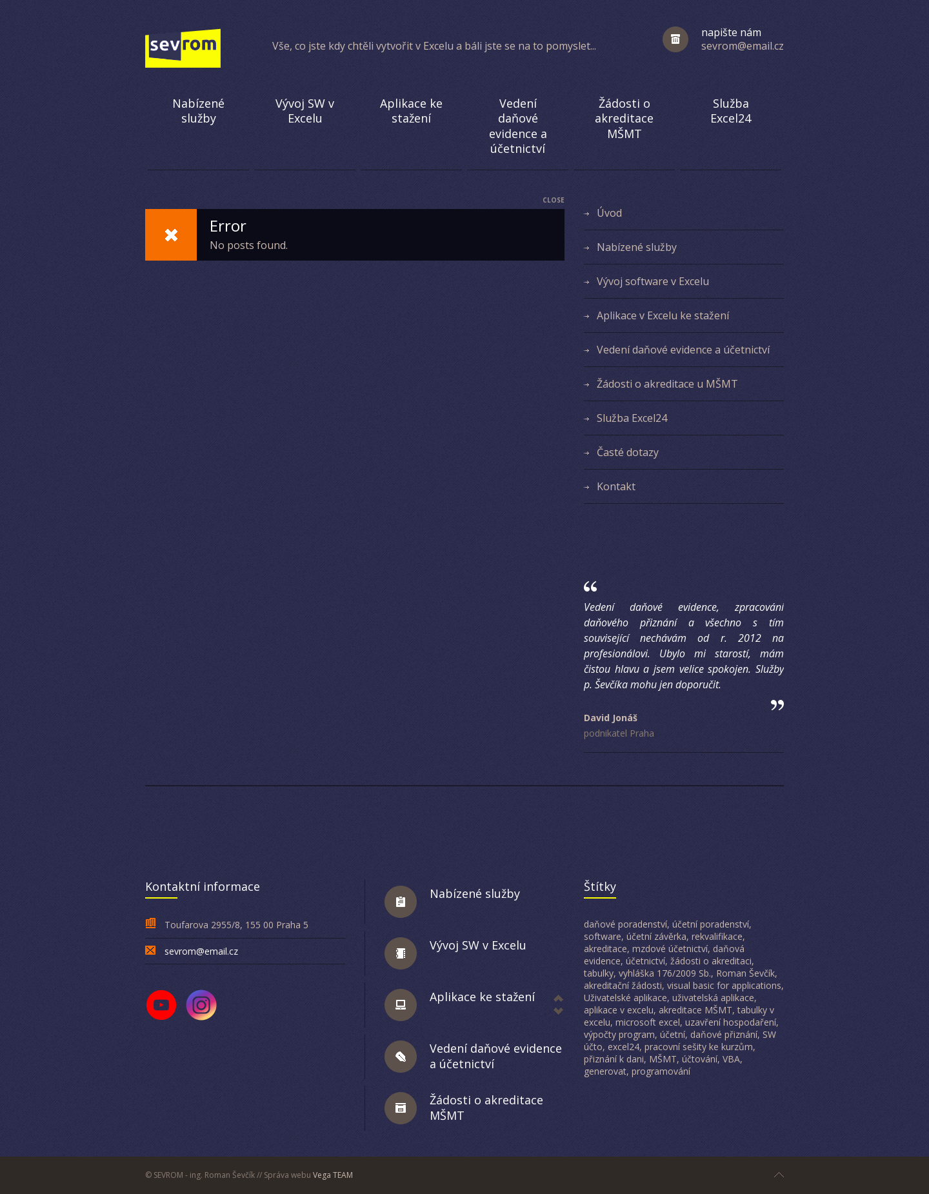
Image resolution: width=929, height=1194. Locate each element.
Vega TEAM (333, 1174)
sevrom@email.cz (201, 951)
